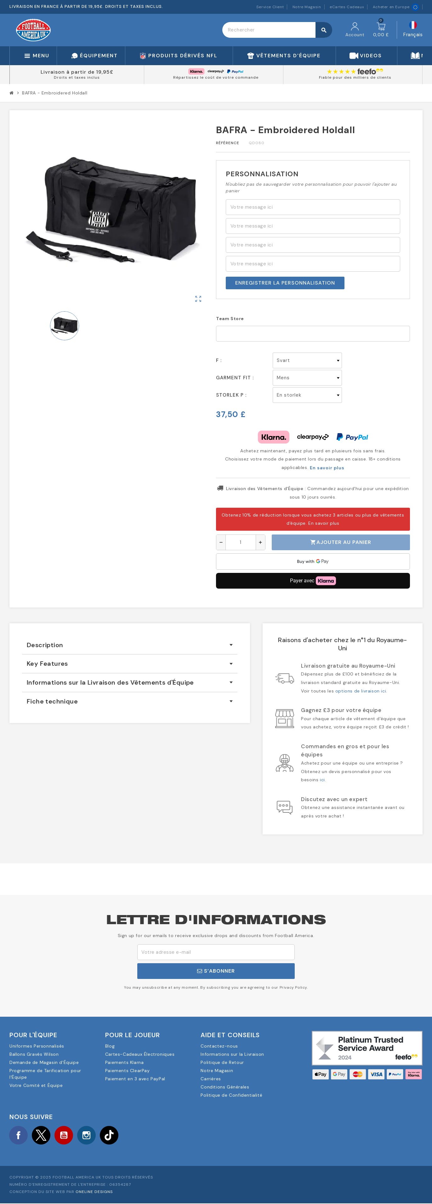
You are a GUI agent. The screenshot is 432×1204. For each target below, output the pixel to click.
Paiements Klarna (124, 1062)
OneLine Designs (94, 1192)
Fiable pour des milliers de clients (355, 77)
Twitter (42, 1135)
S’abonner (216, 971)
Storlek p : (231, 395)
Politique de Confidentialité (231, 1095)
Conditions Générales (225, 1087)
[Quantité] (240, 542)
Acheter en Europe (396, 6)
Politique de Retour (222, 1062)
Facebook (18, 1135)
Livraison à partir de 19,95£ (77, 72)
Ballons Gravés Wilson (34, 1054)
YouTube (65, 1135)
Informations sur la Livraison (232, 1054)
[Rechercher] (277, 30)
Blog (110, 1046)
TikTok (112, 1135)
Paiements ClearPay (127, 1070)
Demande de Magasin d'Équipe (44, 1062)
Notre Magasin (307, 6)
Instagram (89, 1135)
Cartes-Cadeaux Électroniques (140, 1054)
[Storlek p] (307, 395)
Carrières (211, 1079)
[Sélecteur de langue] (413, 30)
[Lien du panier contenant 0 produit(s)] (380, 30)
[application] (313, 561)
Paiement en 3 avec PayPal (135, 1079)
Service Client (270, 6)
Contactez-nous (219, 1046)
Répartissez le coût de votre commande (216, 77)
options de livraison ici (360, 691)
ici (322, 780)
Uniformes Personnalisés (36, 1046)
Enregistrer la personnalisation (285, 283)
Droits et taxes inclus (77, 77)
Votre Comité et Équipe (36, 1085)
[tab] (129, 645)
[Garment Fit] (307, 378)
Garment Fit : (235, 378)
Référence (227, 142)
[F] (307, 360)
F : (219, 360)
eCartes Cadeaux (347, 6)
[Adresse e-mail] (216, 952)
